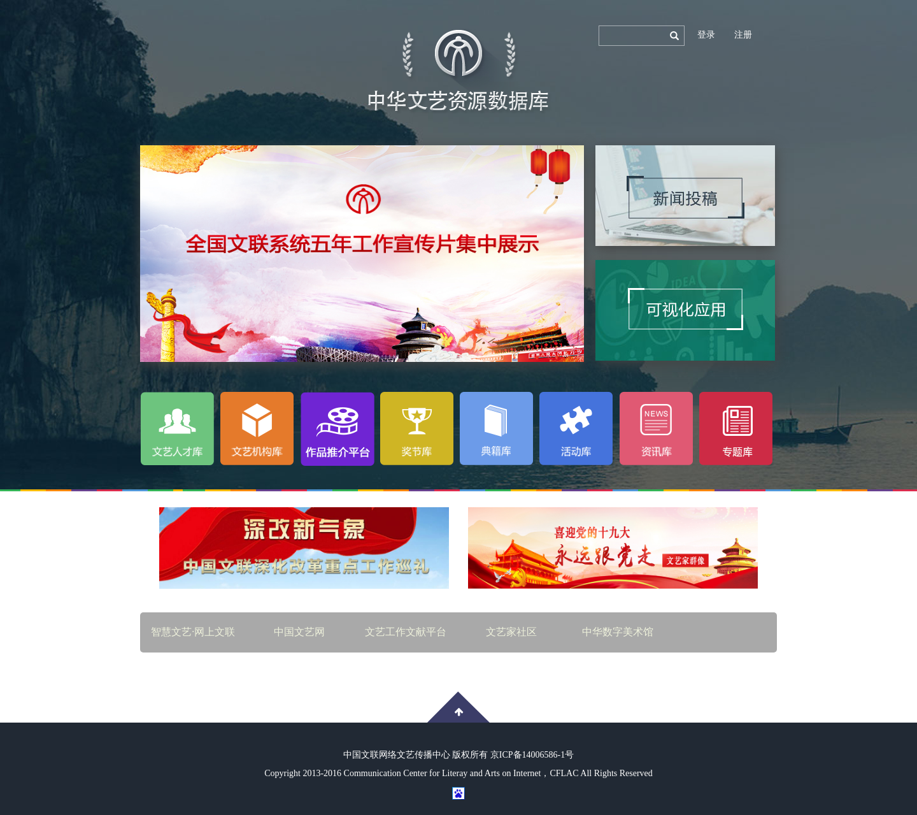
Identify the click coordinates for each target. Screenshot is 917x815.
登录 (706, 35)
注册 (743, 35)
